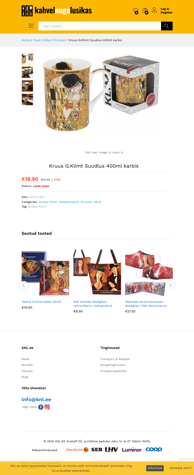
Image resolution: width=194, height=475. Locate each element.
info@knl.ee (36, 399)
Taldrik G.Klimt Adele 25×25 (41, 301)
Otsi (167, 26)
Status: (27, 186)
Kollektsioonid (69, 202)
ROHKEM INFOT (181, 468)
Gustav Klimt (48, 202)
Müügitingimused (112, 365)
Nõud (97, 202)
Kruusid (86, 202)
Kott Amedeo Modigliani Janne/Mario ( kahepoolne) (92, 303)
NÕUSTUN (155, 468)
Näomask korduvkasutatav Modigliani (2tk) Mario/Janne (145, 303)
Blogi (25, 376)
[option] (45, 282)
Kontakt (27, 365)
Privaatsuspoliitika (113, 371)
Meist (25, 359)
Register (167, 12)
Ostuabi (27, 371)
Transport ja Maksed (115, 359)
